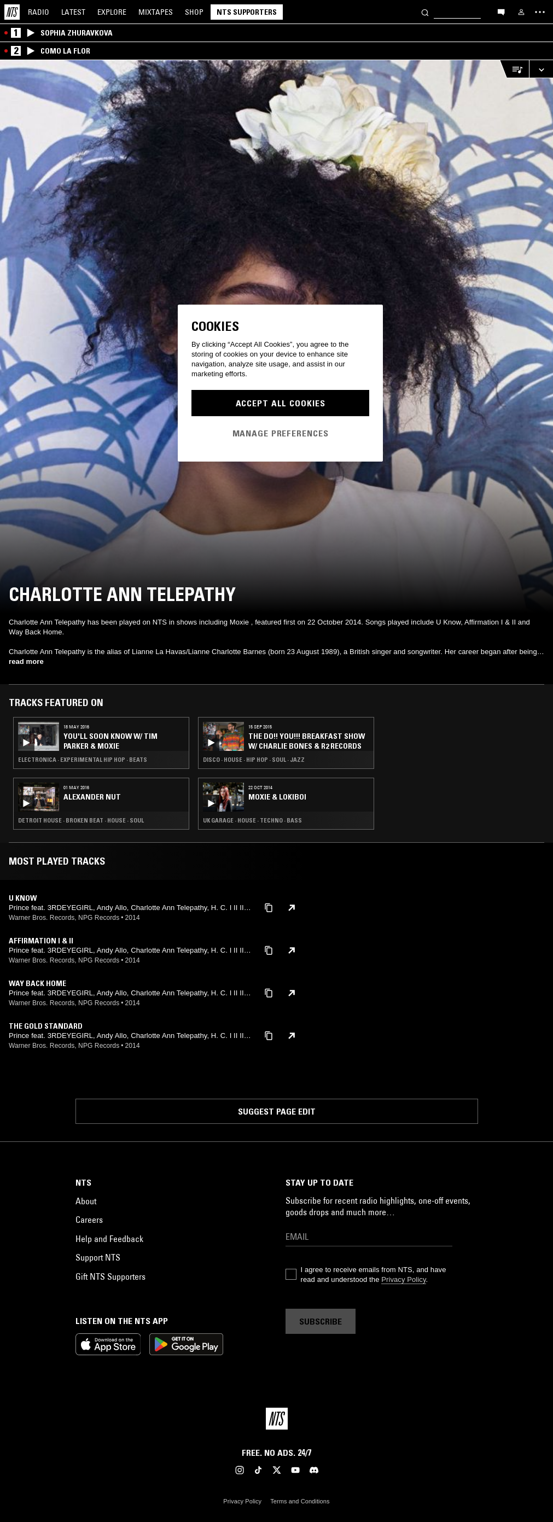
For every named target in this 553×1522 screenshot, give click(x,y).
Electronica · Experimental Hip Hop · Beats (82, 759)
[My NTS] (521, 12)
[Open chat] (501, 11)
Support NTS (97, 1257)
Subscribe (320, 1321)
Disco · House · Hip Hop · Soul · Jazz (254, 759)
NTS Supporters (247, 12)
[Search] (425, 12)
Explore (111, 12)
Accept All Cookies (280, 403)
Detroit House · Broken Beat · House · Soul (81, 820)
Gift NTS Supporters (110, 1276)
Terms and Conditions (299, 1501)
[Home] (12, 12)
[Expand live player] (541, 69)
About (85, 1201)
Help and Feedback (109, 1238)
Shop (194, 12)
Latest (73, 12)
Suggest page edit (277, 1111)
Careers (89, 1219)
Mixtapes (155, 12)
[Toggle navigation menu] (540, 12)
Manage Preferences (280, 433)
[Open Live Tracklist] (514, 69)
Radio (38, 12)
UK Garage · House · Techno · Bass (252, 820)
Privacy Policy (403, 1279)
